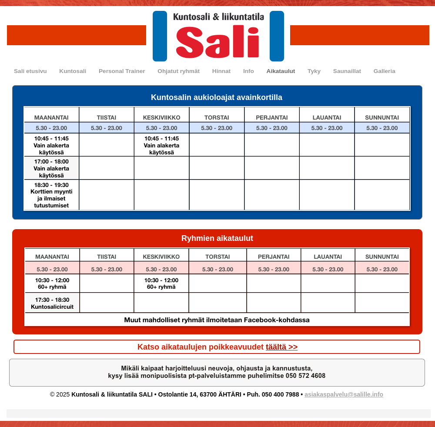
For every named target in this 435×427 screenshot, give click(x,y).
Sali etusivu (31, 71)
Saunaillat (348, 71)
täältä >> (282, 347)
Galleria (384, 71)
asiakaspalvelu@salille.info (343, 394)
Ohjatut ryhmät (179, 71)
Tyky (315, 71)
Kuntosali (73, 71)
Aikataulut (282, 71)
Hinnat (222, 71)
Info (249, 71)
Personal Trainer (123, 71)
